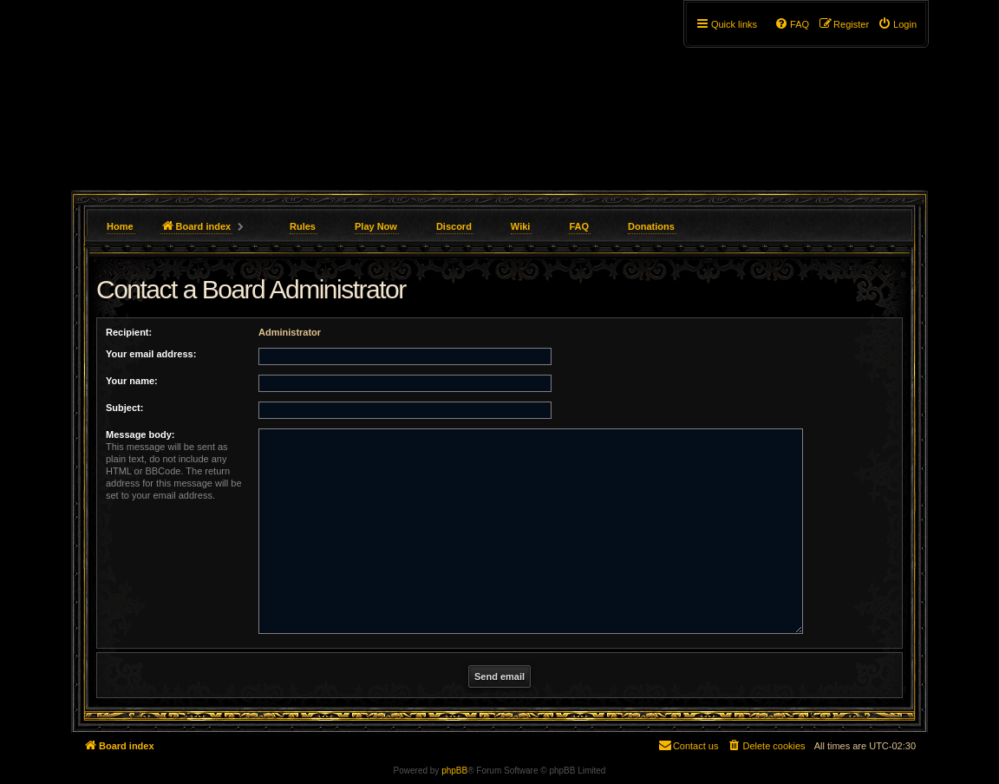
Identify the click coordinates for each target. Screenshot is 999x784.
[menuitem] (897, 24)
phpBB (454, 770)
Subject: (124, 407)
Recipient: (129, 332)
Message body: (140, 434)
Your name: (132, 381)
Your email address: (151, 354)
